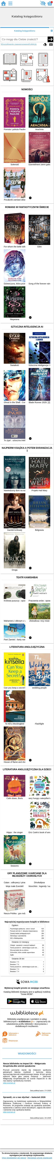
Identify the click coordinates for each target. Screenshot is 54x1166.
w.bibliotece (26, 1021)
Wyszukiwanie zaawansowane (15, 44)
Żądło (12, 955)
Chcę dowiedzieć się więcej (14, 1158)
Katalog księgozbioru (24, 31)
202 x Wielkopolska (16, 938)
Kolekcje (33, 44)
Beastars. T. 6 (14, 964)
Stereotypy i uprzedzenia (18, 936)
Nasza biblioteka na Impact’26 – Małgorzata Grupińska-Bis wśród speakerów (24, 1064)
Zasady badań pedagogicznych (20, 933)
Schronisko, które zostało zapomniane (22, 952)
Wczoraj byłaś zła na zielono (19, 950)
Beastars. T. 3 (14, 969)
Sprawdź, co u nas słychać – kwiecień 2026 (24, 1097)
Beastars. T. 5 (14, 962)
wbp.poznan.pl (9, 1083)
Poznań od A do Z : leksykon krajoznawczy (24, 931)
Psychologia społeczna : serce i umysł (22, 929)
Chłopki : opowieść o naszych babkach (22, 945)
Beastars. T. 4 (14, 971)
